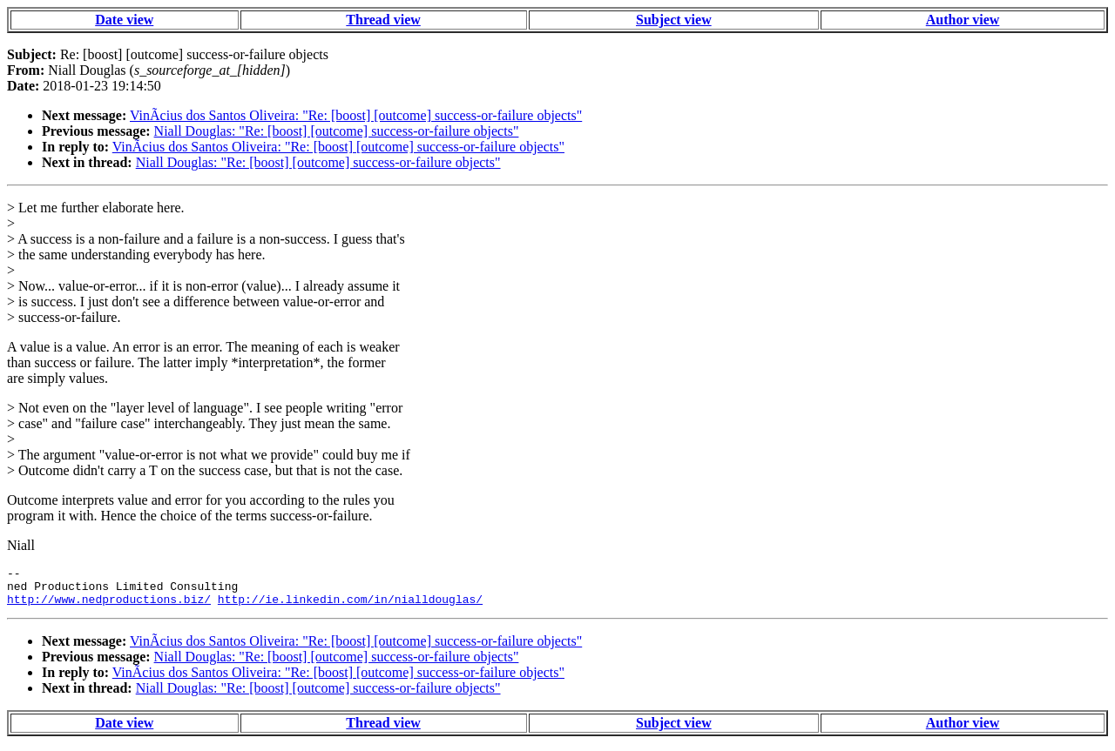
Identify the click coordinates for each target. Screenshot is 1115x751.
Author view (963, 19)
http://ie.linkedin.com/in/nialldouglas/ (350, 606)
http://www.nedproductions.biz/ (109, 606)
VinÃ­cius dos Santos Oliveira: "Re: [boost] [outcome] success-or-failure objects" (356, 115)
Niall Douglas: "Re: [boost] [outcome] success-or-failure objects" (336, 131)
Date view (124, 19)
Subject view (674, 19)
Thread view (383, 19)
